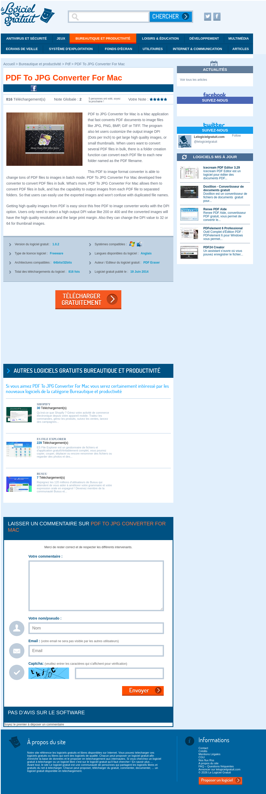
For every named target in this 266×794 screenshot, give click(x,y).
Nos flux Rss (206, 760)
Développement (204, 38)
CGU (201, 757)
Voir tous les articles (193, 80)
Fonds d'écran (118, 49)
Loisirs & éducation (160, 38)
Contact (203, 748)
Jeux (61, 38)
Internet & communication (197, 49)
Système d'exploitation (71, 49)
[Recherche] (109, 17)
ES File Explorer (51, 439)
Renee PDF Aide (215, 209)
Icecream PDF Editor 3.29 (221, 167)
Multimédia (238, 38)
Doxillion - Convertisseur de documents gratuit (223, 188)
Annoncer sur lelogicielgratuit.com (219, 769)
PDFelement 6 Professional (223, 228)
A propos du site (208, 763)
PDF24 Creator (213, 247)
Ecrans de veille (22, 49)
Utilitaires (153, 49)
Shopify (43, 404)
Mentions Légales (209, 754)
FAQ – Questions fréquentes (216, 766)
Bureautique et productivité (103, 38)
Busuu (42, 474)
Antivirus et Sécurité (26, 38)
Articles (240, 49)
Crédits (202, 751)
